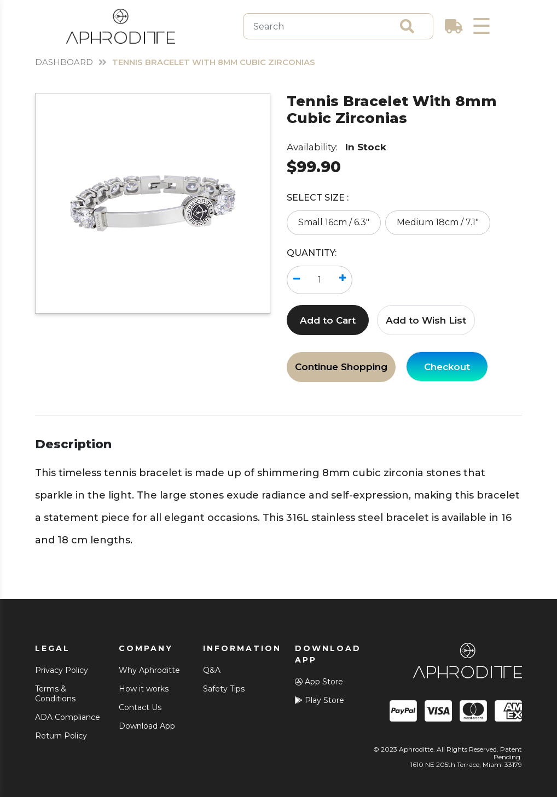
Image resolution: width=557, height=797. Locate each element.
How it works (144, 689)
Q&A (212, 670)
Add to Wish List (426, 320)
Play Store (319, 700)
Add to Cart (328, 320)
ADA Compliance (67, 717)
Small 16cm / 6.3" (333, 222)
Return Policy (61, 736)
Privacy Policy (61, 670)
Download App (147, 726)
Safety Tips (224, 689)
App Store (319, 682)
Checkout (447, 366)
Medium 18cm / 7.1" (438, 222)
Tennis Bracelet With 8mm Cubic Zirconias (225, 62)
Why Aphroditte (149, 670)
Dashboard (65, 62)
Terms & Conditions (55, 694)
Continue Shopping (341, 366)
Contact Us (140, 707)
